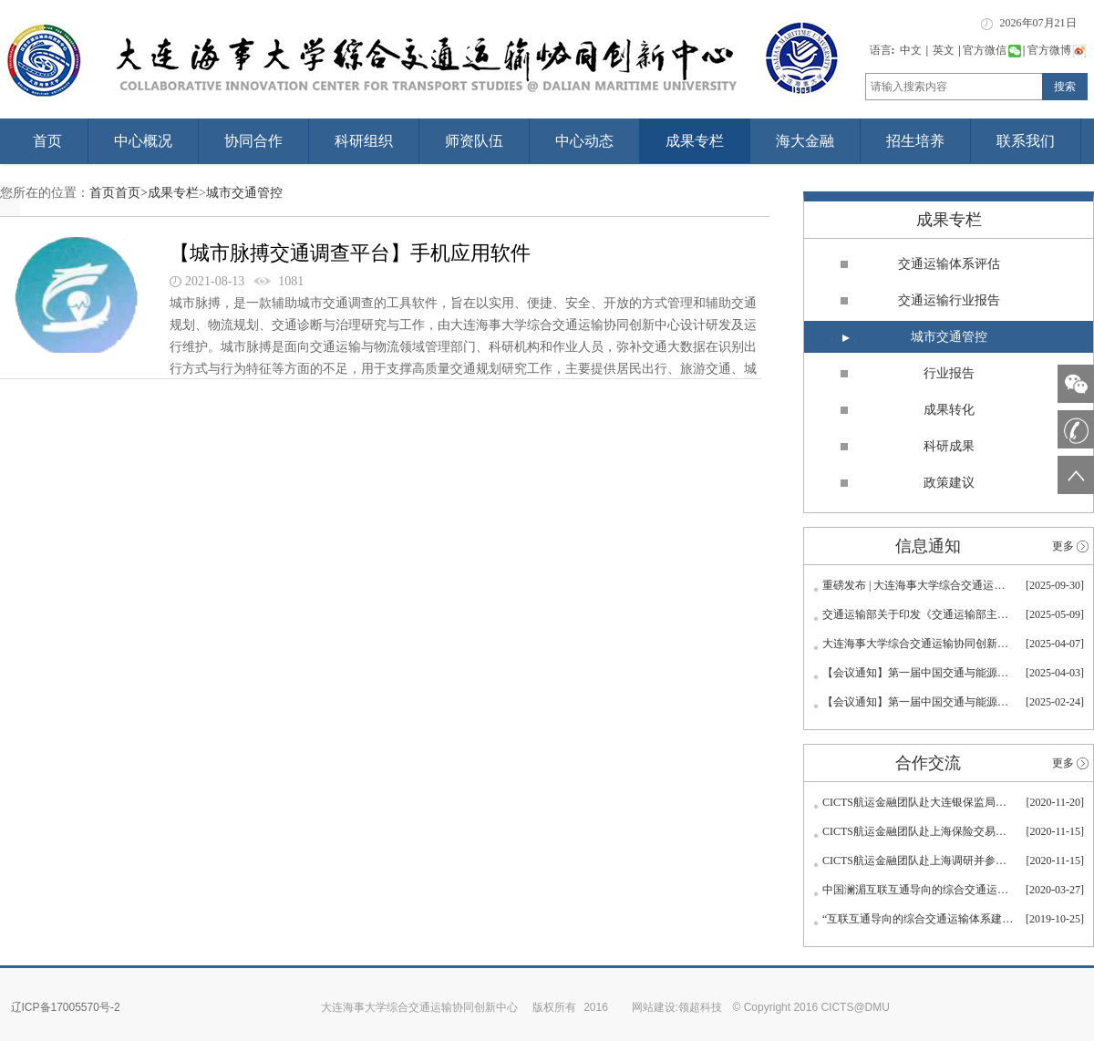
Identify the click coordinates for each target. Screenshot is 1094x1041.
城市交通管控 (244, 193)
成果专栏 (695, 141)
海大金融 (805, 141)
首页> (131, 193)
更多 (1063, 546)
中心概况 (143, 141)
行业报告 (949, 373)
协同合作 (253, 141)
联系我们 (1025, 141)
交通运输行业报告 (949, 300)
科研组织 (364, 141)
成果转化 (949, 410)
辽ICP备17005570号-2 (65, 1007)
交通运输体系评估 (949, 264)
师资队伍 (474, 141)
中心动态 (584, 141)
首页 (47, 141)
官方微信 (992, 50)
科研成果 (949, 446)
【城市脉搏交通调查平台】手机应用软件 (350, 253)
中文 (911, 50)
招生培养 (915, 141)
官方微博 (1056, 50)
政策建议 (949, 483)
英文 (944, 50)
